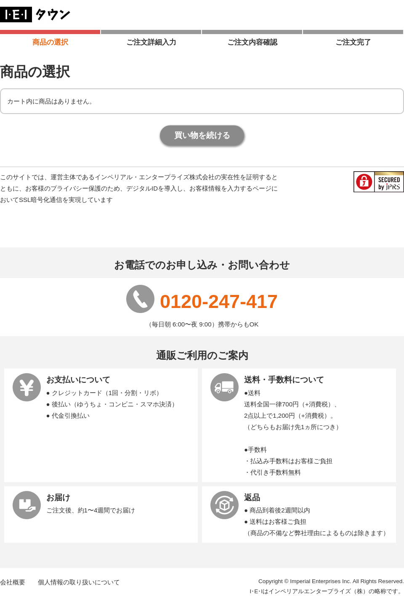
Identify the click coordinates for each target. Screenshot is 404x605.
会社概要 (12, 582)
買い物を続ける (202, 135)
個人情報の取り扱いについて (79, 582)
